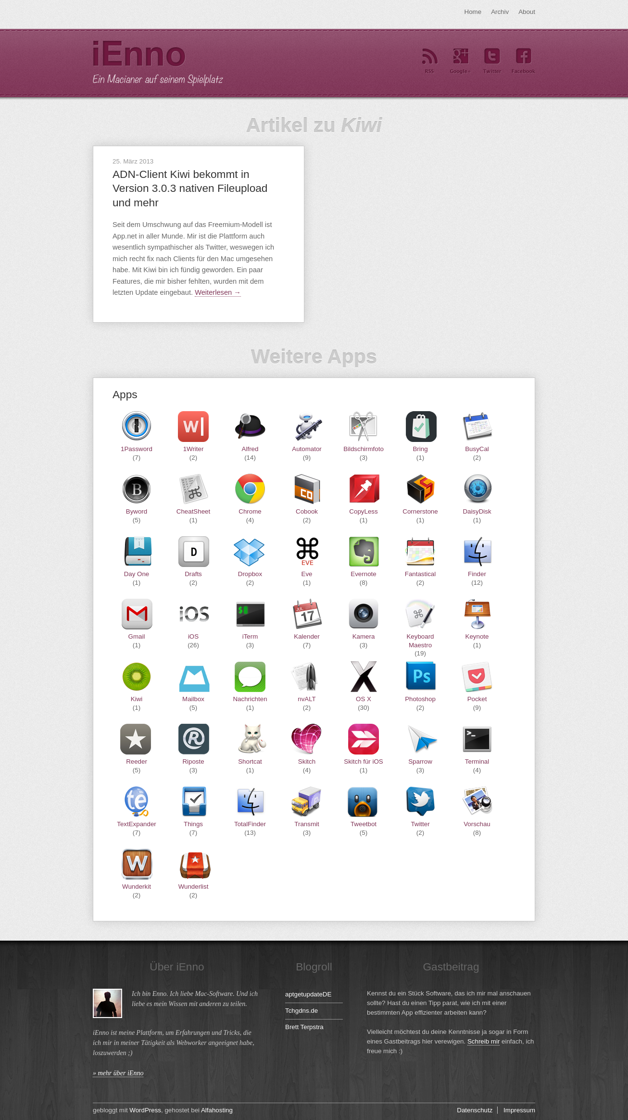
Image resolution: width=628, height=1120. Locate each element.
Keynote (477, 636)
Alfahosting (217, 1110)
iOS (193, 636)
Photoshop (420, 699)
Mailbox (193, 699)
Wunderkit (136, 886)
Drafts (193, 574)
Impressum (519, 1110)
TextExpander (136, 824)
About (526, 11)
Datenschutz (474, 1110)
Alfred (250, 449)
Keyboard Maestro (420, 640)
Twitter (492, 61)
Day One (137, 574)
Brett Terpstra (304, 1027)
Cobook (307, 511)
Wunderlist (193, 886)
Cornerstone (420, 511)
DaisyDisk (477, 511)
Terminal (477, 761)
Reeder (136, 761)
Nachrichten (250, 699)
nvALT (307, 699)
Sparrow (420, 761)
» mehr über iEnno (118, 1073)
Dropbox (250, 574)
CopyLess (363, 511)
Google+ (461, 61)
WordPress (145, 1110)
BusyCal (477, 449)
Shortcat (250, 761)
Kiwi (136, 699)
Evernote (363, 574)
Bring (420, 449)
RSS (429, 61)
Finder (477, 574)
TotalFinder (250, 824)
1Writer (193, 449)
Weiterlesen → (218, 292)
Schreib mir (483, 1041)
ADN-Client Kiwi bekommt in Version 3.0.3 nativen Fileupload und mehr (190, 188)
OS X (363, 699)
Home (473, 11)
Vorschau (477, 824)
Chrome (250, 511)
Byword (136, 511)
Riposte (193, 761)
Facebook (523, 61)
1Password (136, 449)
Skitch (306, 761)
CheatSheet (193, 511)
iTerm (250, 636)
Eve (307, 574)
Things (193, 824)
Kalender (306, 636)
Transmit (306, 824)
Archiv (500, 11)
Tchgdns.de (301, 1010)
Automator (307, 449)
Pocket (477, 699)
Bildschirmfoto (363, 449)
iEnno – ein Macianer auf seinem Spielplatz (158, 63)
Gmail (136, 636)
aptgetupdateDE (308, 994)
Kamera (363, 636)
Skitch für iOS (363, 761)
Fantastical (420, 574)
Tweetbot (364, 824)
